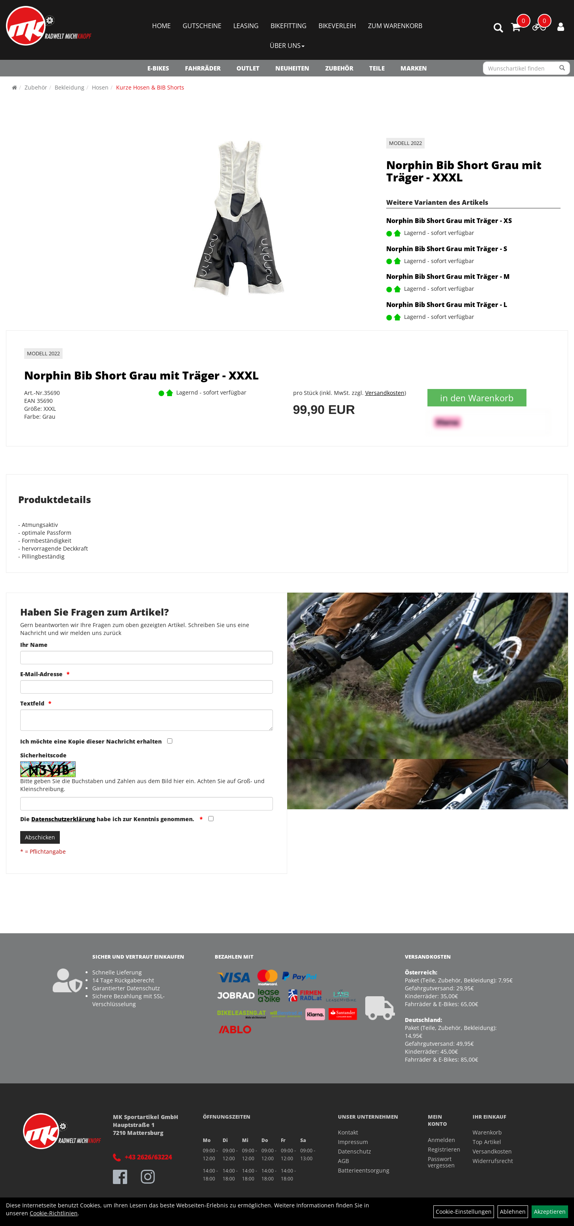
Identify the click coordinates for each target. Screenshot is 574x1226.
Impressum (353, 1142)
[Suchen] (562, 68)
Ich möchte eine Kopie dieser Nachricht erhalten (91, 741)
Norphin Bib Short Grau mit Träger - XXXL (464, 171)
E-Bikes (158, 68)
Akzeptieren (550, 1211)
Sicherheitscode (43, 755)
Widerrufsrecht (493, 1161)
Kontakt (348, 1132)
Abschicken (40, 837)
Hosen (100, 87)
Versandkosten (384, 393)
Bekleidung (69, 87)
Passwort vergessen (441, 1162)
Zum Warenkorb (395, 25)
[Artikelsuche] (498, 28)
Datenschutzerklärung (63, 819)
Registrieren (441, 1149)
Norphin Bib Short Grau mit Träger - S (446, 248)
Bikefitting (289, 25)
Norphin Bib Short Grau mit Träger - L (446, 304)
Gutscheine (202, 25)
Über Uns (287, 45)
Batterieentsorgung (363, 1170)
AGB (343, 1161)
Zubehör (339, 68)
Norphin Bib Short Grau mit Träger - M (447, 276)
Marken (413, 68)
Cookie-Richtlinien (54, 1213)
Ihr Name (34, 644)
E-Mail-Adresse (41, 674)
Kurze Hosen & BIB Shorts (150, 87)
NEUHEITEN (292, 68)
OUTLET (247, 68)
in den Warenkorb (476, 397)
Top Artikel (487, 1142)
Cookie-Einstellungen (464, 1211)
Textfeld (32, 703)
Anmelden (441, 1140)
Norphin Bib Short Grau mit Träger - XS (449, 220)
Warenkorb (487, 1132)
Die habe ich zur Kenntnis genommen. (108, 819)
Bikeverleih (337, 25)
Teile (377, 68)
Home (161, 25)
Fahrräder (203, 68)
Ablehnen (513, 1211)
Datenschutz (354, 1151)
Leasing (246, 25)
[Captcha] (146, 803)
